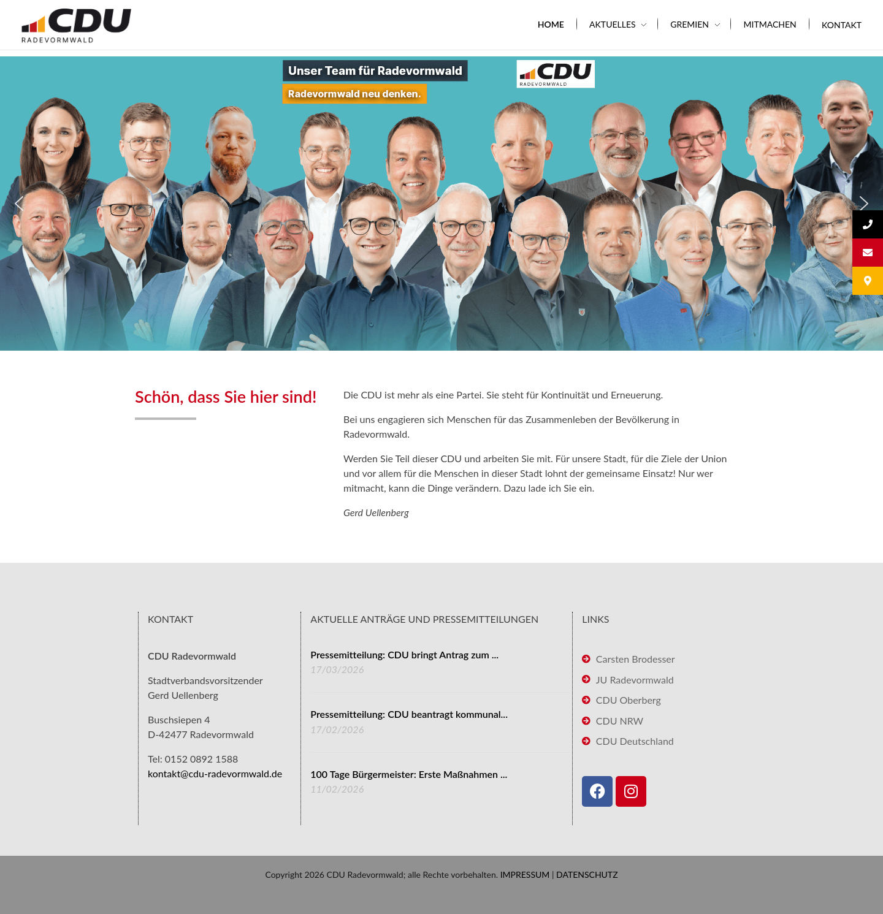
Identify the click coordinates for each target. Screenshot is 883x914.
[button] (19, 203)
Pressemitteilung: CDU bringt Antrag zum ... (404, 654)
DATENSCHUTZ (587, 874)
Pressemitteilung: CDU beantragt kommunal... (409, 714)
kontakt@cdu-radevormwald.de (215, 773)
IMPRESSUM (525, 874)
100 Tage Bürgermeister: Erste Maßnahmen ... (408, 774)
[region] (441, 203)
